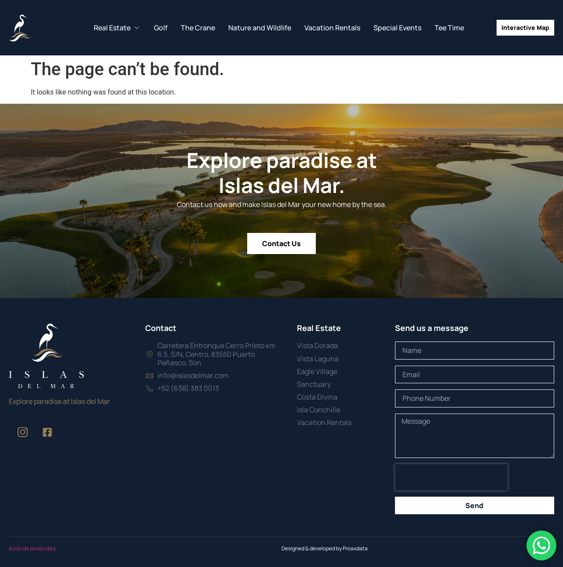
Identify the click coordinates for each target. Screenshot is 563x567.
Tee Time (449, 28)
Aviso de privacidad (32, 548)
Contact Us (281, 243)
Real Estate (117, 28)
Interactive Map (525, 27)
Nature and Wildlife (259, 28)
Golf (161, 28)
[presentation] (451, 477)
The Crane (198, 28)
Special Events (397, 28)
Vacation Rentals (332, 28)
